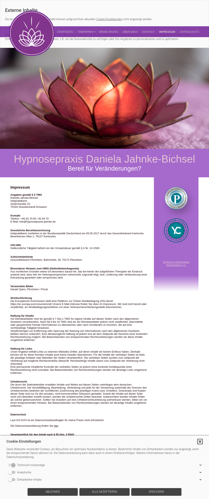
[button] (200, 441)
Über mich (130, 31)
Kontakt (148, 31)
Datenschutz (189, 31)
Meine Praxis (108, 31)
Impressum (167, 31)
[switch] (12, 465)
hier (56, 425)
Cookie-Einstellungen (109, 19)
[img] (104, 98)
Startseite (65, 31)
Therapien (85, 31)
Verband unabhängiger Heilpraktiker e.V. (176, 264)
